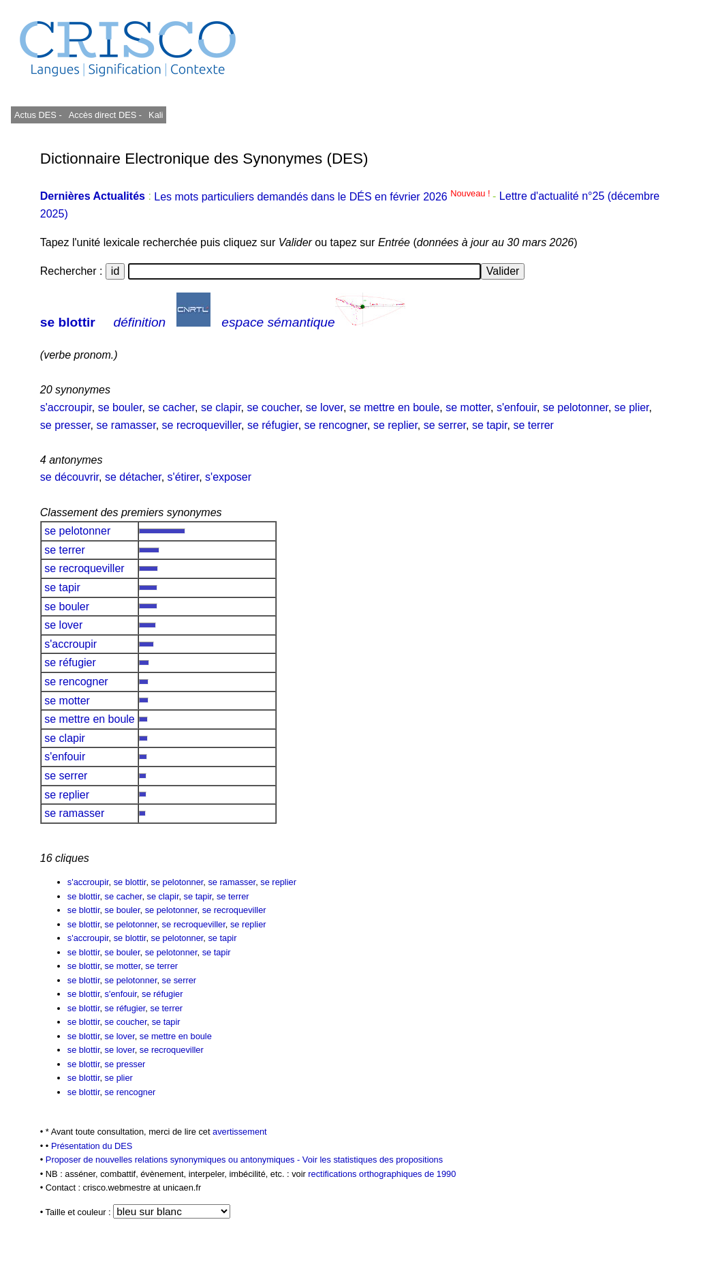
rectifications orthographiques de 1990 (382, 1174)
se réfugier (272, 425)
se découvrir (69, 477)
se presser (65, 425)
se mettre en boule (394, 407)
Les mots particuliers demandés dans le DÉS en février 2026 (323, 197)
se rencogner (336, 425)
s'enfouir (517, 407)
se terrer (533, 425)
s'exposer (228, 477)
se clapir (221, 407)
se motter (468, 407)
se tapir (489, 425)
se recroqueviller (202, 425)
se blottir (67, 322)
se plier (631, 407)
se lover (324, 407)
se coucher (273, 407)
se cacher (172, 407)
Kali (156, 115)
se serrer (445, 425)
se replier (395, 425)
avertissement (240, 1131)
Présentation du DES (92, 1146)
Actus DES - (38, 115)
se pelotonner (575, 407)
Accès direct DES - (105, 115)
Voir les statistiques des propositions (372, 1159)
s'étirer (184, 477)
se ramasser (126, 425)
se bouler (120, 407)
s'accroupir (66, 407)
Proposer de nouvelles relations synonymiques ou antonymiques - (174, 1159)
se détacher (133, 477)
